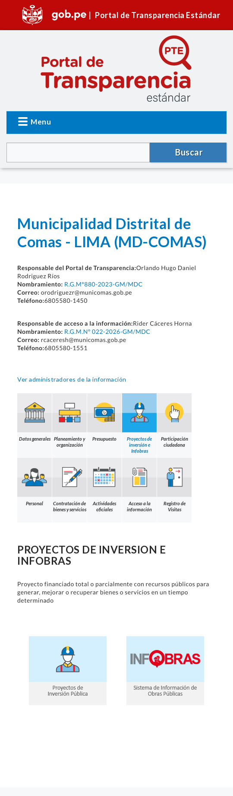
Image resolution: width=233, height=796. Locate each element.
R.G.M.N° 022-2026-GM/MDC (107, 331)
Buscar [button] (189, 152)
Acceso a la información (139, 485)
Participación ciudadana (174, 420)
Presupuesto (104, 417)
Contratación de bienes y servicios (69, 485)
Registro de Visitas (174, 485)
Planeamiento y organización (69, 420)
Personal (34, 482)
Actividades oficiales (104, 485)
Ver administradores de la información (71, 379)
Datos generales (34, 417)
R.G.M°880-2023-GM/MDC (103, 284)
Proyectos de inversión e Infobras (139, 423)
